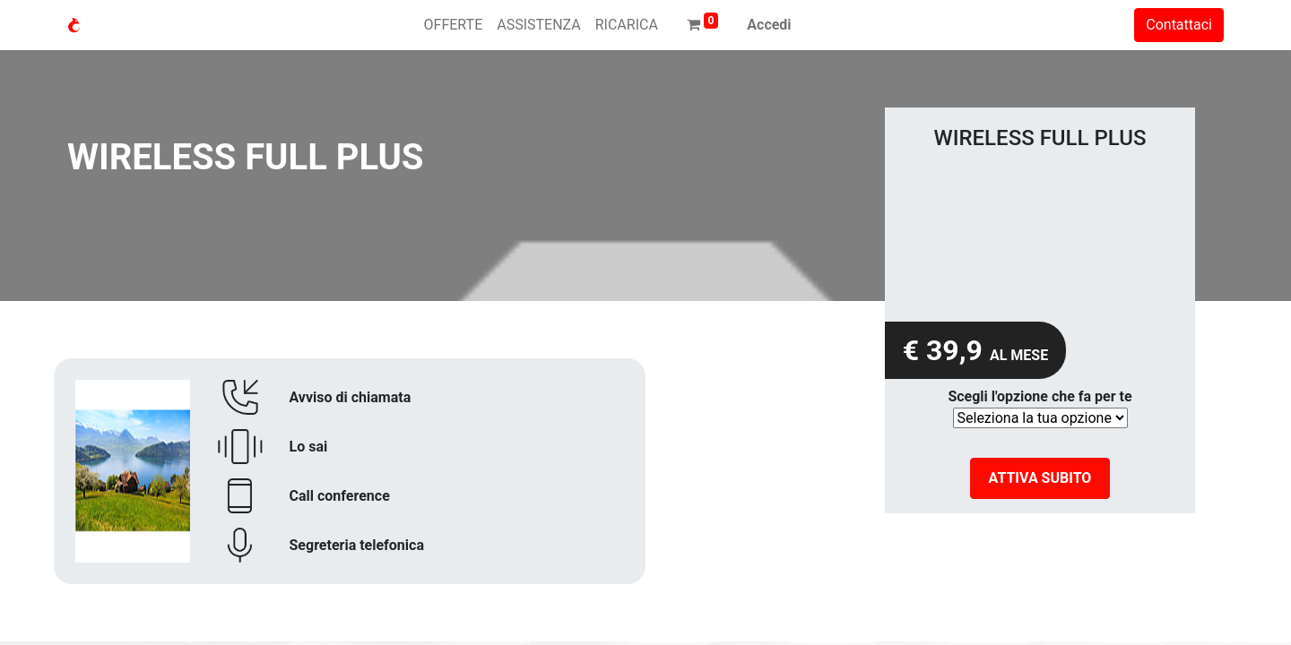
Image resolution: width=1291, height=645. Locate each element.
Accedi (769, 24)
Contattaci (1179, 24)
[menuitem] (453, 25)
